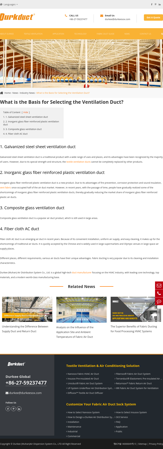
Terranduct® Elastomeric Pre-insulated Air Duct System (139, 378)
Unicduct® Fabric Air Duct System (84, 383)
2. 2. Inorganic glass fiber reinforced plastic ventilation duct (31, 123)
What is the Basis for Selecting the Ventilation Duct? (63, 92)
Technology (80, 33)
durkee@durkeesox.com (24, 393)
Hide (25, 112)
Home (7, 92)
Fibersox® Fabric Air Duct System (132, 373)
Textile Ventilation (33, 33)
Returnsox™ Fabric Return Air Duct (133, 383)
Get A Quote (153, 17)
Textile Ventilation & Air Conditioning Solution (102, 366)
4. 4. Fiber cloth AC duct (15, 133)
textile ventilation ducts (78, 161)
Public (118, 431)
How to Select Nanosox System (83, 412)
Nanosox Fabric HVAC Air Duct (82, 373)
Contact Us (145, 33)
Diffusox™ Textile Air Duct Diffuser (84, 392)
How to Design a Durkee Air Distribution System (90, 417)
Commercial (73, 436)
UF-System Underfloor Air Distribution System (90, 388)
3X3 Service (121, 417)
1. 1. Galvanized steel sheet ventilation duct (25, 116)
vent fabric (5, 187)
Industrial (72, 431)
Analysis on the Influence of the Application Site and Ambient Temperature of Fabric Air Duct (74, 332)
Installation (72, 421)
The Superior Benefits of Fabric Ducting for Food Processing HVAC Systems (134, 329)
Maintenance (73, 426)
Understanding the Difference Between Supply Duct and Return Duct (25, 329)
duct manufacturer (81, 272)
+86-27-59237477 (26, 382)
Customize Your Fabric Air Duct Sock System (101, 404)
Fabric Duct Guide (105, 33)
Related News (81, 286)
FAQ (117, 421)
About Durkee (7, 33)
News (127, 33)
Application (58, 33)
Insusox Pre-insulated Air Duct (82, 378)
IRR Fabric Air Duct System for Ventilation (137, 388)
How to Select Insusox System (131, 412)
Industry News (27, 92)
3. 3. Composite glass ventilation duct (22, 129)
